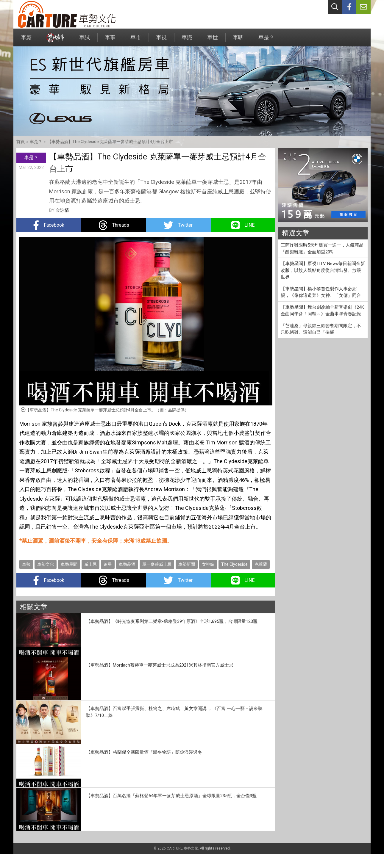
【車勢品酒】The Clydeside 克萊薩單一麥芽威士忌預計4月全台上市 (110, 141)
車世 (212, 40)
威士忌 (90, 564)
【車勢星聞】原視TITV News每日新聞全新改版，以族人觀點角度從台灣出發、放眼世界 (323, 270)
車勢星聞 (69, 564)
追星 (108, 564)
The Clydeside (234, 564)
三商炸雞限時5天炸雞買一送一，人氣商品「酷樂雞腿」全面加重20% (322, 248)
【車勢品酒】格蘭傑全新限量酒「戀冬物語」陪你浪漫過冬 (144, 752)
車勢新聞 (186, 564)
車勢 (26, 564)
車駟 (238, 40)
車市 (136, 40)
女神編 (208, 564)
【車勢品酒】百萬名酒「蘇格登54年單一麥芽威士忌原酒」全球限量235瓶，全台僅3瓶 (171, 795)
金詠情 (62, 210)
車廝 (26, 40)
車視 (161, 40)
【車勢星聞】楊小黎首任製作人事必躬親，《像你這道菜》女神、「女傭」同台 (321, 292)
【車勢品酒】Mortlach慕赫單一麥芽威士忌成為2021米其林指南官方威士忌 (159, 665)
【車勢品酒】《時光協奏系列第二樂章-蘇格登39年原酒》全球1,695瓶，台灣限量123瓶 (171, 621)
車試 (84, 40)
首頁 (20, 141)
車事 (110, 40)
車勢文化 (45, 564)
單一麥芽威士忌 (156, 564)
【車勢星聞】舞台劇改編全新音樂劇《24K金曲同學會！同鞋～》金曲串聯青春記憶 (322, 311)
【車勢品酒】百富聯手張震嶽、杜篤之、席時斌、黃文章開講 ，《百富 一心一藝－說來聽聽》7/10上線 (174, 712)
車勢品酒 (127, 564)
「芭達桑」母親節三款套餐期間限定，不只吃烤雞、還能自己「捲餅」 (321, 329)
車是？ (266, 40)
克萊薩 (261, 564)
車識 (187, 40)
